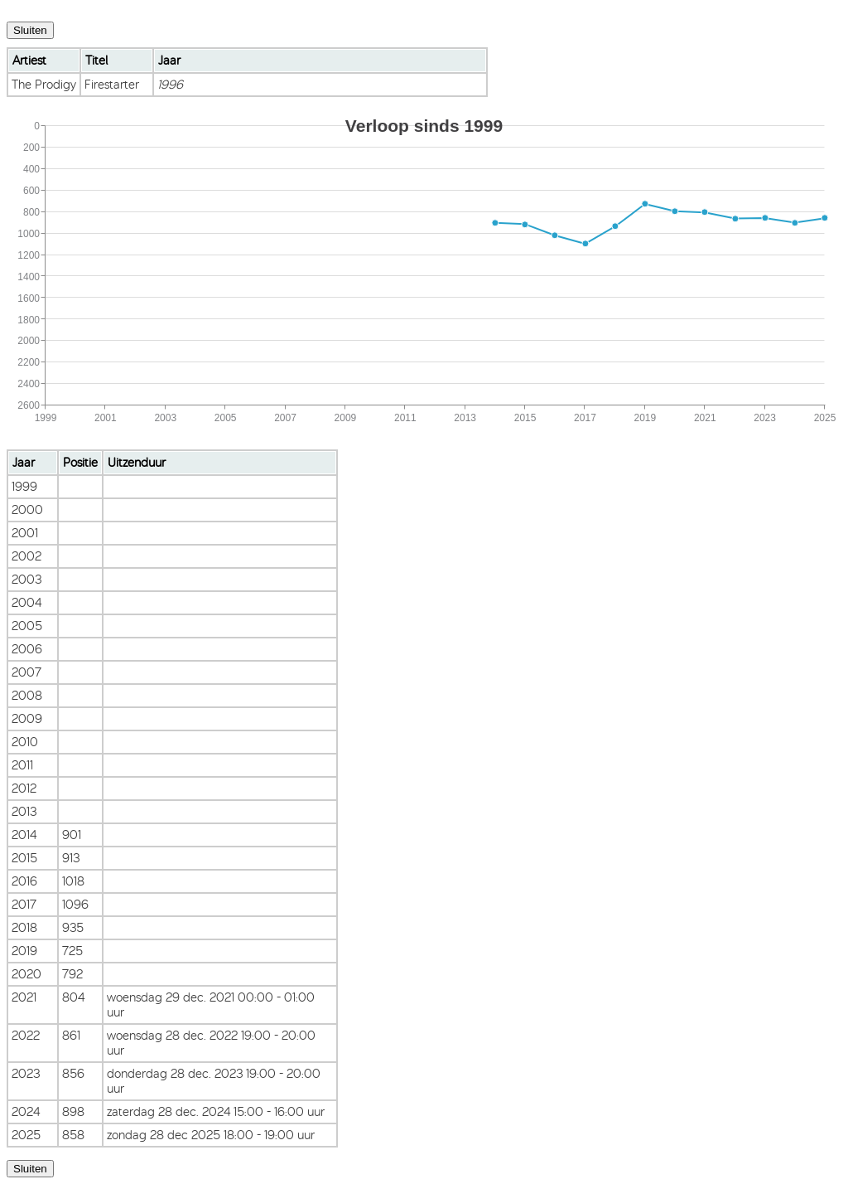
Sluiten (30, 30)
